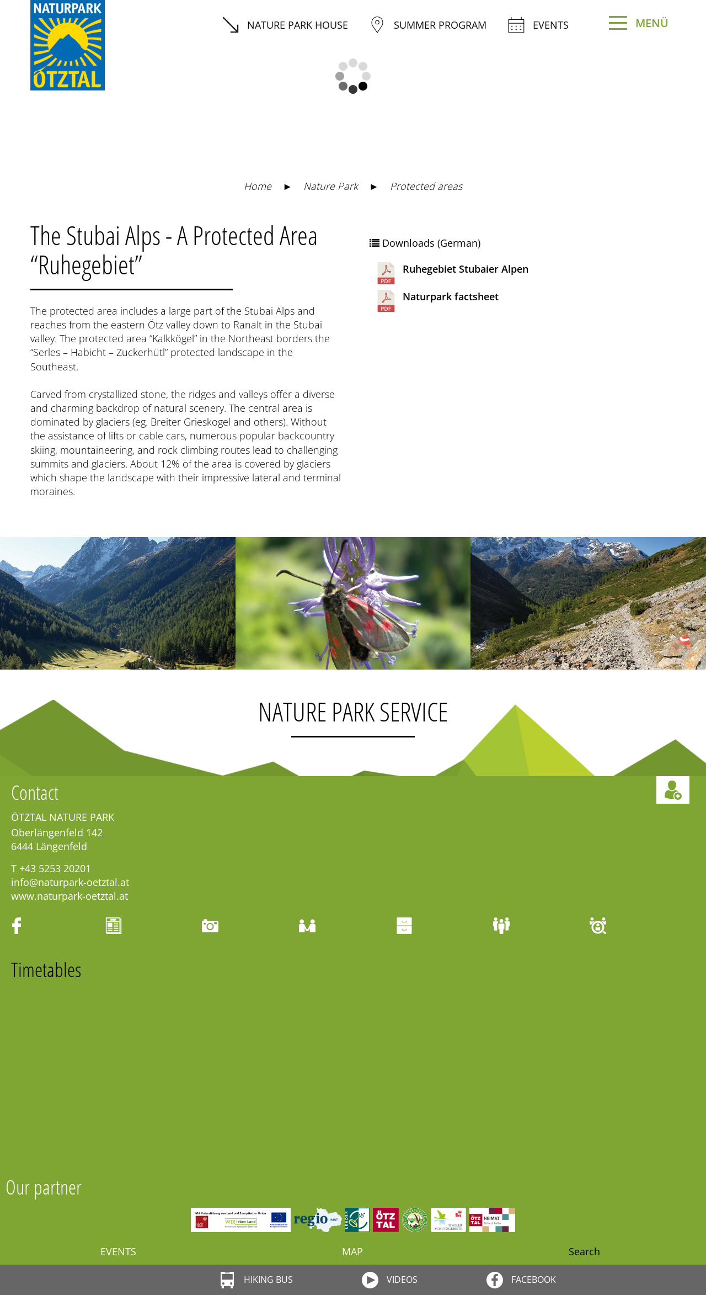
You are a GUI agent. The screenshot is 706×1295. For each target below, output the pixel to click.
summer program (427, 25)
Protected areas (426, 186)
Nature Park (330, 186)
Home (257, 186)
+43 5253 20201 (55, 868)
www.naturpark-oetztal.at (69, 896)
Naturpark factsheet (437, 301)
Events (538, 25)
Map (352, 1251)
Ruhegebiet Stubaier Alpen (451, 273)
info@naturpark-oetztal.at (70, 882)
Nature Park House (285, 25)
